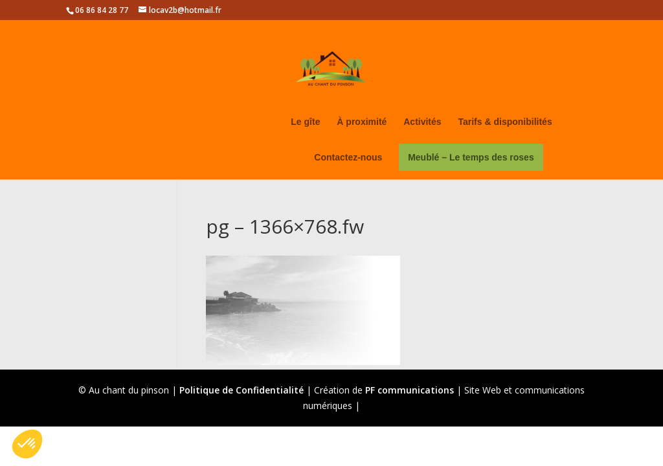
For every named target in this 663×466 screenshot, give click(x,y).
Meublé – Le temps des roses (471, 157)
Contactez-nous (348, 157)
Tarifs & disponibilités (505, 122)
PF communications (409, 390)
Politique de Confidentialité (241, 390)
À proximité (362, 122)
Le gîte (305, 122)
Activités (422, 122)
